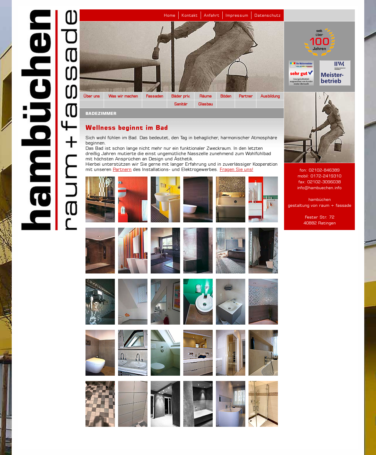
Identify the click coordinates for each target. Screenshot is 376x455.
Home (169, 15)
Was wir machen (123, 96)
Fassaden (154, 96)
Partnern (122, 169)
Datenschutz (267, 15)
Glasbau (205, 104)
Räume (205, 96)
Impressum (237, 15)
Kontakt (190, 15)
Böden (225, 96)
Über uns (91, 96)
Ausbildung (270, 96)
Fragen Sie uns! (236, 169)
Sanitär (180, 104)
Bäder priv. (180, 96)
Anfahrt (211, 15)
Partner (246, 96)
